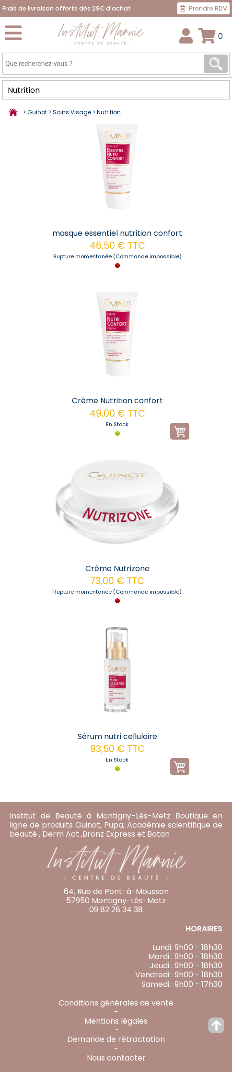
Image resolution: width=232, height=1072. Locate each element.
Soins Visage (72, 112)
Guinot (37, 112)
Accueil (14, 113)
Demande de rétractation (116, 1039)
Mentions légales (116, 1021)
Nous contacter (116, 1057)
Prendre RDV (203, 8)
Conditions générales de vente (116, 1002)
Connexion (186, 36)
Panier (220, 36)
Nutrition (24, 91)
